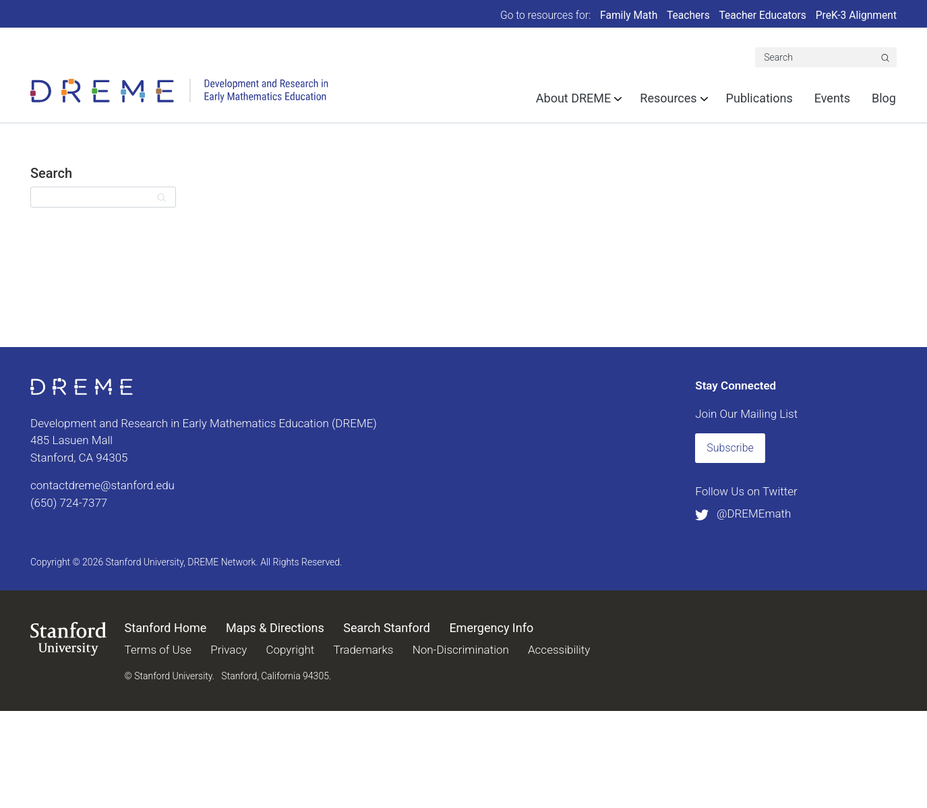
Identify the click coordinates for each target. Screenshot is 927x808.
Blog (884, 98)
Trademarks (363, 649)
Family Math (628, 15)
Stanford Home (166, 628)
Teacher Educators (762, 15)
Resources (668, 98)
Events (832, 98)
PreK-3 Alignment (856, 15)
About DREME (573, 98)
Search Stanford (386, 628)
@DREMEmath (743, 513)
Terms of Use (158, 649)
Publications (759, 98)
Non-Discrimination (461, 649)
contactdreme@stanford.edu (102, 485)
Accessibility (559, 649)
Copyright (290, 649)
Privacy (228, 649)
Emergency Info (491, 628)
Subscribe (730, 447)
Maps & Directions (275, 628)
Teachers (688, 15)
